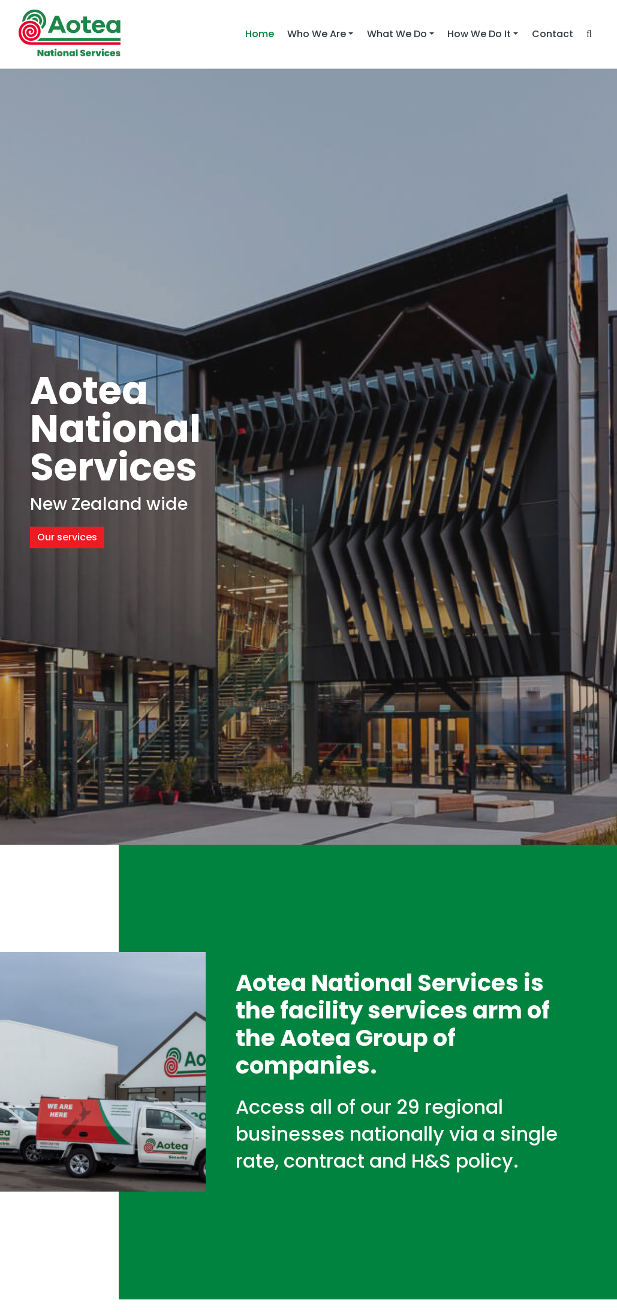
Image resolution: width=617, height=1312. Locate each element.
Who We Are (316, 34)
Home (263, 33)
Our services (67, 537)
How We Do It (479, 34)
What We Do (397, 34)
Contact (552, 34)
